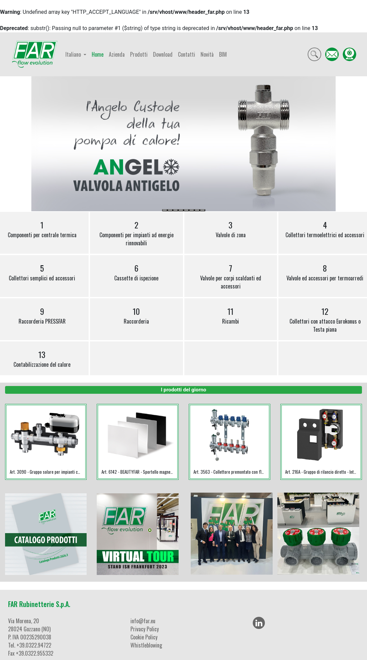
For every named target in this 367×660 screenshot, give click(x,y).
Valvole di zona (231, 229)
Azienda (117, 54)
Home (97, 54)
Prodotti (139, 54)
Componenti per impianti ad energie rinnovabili (136, 233)
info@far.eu (142, 621)
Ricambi (230, 315)
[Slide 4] (181, 210)
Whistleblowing (146, 645)
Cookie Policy (143, 637)
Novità (207, 54)
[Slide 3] (175, 210)
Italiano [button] (73, 54)
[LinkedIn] (259, 623)
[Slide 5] (186, 210)
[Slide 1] (164, 210)
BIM (223, 54)
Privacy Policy (144, 629)
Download (163, 54)
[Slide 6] (191, 210)
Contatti (186, 54)
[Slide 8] (202, 210)
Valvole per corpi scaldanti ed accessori (230, 276)
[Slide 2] (170, 210)
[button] (54, 143)
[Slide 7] (197, 210)
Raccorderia (136, 315)
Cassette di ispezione (136, 272)
